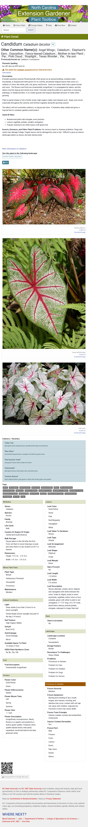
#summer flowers (31, 490)
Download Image (79, 232)
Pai (4, 56)
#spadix (43, 494)
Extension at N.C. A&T (10, 821)
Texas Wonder (48, 56)
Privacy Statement (53, 799)
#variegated (7, 496)
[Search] (14, 30)
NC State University (10, 789)
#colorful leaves (8, 490)
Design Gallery (35, 25)
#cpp (23, 496)
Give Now (60, 25)
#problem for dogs (76, 490)
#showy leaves (25, 487)
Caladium (63, 50)
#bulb (5, 487)
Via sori (71, 56)
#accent (16, 496)
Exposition (16, 53)
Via (62, 56)
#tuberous (19, 490)
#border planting (66, 487)
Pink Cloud (15, 56)
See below (6, 72)
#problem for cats (45, 490)
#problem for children (60, 490)
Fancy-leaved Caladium (40, 53)
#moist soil (36, 487)
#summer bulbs (47, 487)
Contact (72, 25)
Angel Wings (47, 50)
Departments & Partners (34, 819)
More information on (14, 149)
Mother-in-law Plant (70, 53)
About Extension (8, 819)
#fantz (56, 487)
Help (49, 25)
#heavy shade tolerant (55, 494)
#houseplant (13, 487)
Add (5, 162)
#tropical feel (23, 494)
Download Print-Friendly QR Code (15, 777)
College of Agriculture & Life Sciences (62, 819)
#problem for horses (10, 494)
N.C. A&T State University (32, 789)
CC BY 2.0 (82, 230)
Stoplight (30, 56)
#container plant (70, 494)
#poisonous (34, 494)
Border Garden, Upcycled (12, 156)
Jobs (20, 819)
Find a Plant (19, 25)
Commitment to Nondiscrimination (23, 799)
